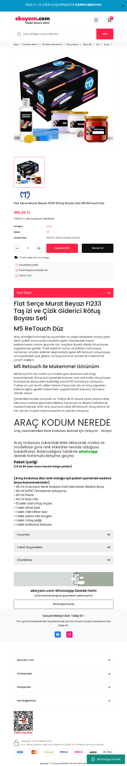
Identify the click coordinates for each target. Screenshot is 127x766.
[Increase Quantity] (39, 248)
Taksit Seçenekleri (29, 547)
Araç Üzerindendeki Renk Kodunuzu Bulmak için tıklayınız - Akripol (62, 431)
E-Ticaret (55, 763)
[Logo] (32, 20)
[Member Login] (96, 20)
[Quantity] (28, 248)
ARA (104, 34)
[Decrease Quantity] (17, 248)
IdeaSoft (44, 763)
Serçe (49, 226)
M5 (47, 232)
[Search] (63, 34)
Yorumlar (23, 534)
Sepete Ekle (62, 248)
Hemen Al (97, 248)
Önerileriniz (24, 560)
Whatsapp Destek (106, 759)
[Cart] (109, 20)
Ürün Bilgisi (24, 293)
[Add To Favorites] (26, 265)
